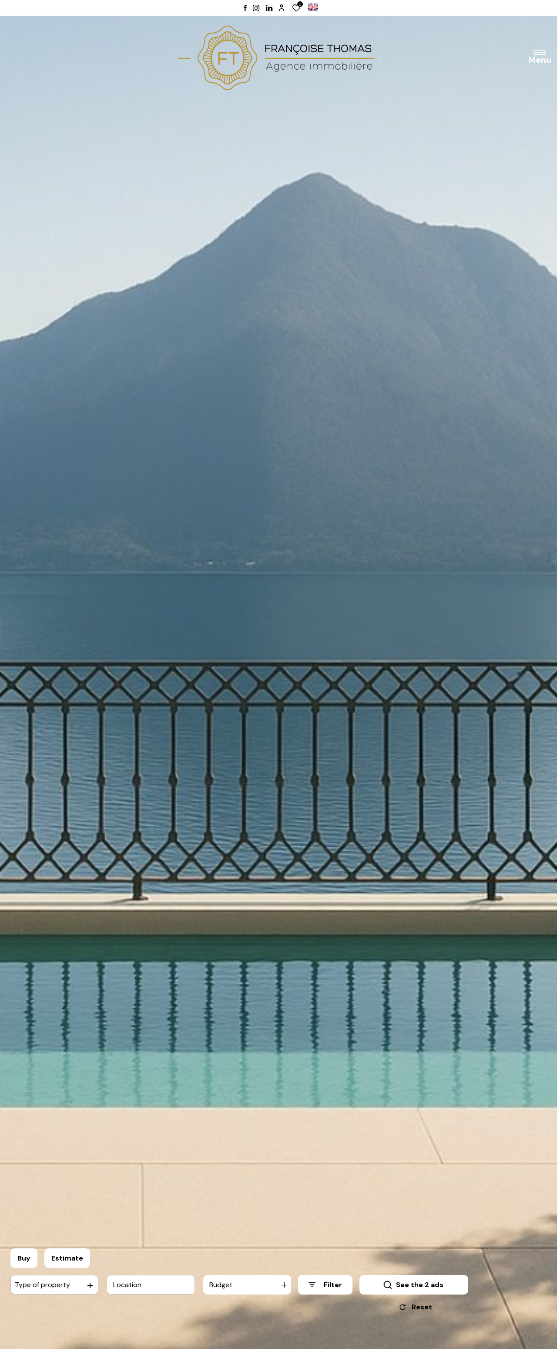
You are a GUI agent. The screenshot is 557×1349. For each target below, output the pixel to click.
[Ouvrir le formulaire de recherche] (325, 1285)
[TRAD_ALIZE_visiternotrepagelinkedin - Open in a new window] (269, 8)
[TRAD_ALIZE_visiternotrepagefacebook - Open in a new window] (245, 8)
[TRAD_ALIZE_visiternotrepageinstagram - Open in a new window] (256, 8)
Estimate (67, 1258)
